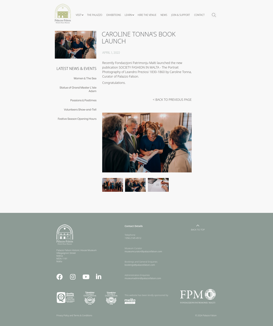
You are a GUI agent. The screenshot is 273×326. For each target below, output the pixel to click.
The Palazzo (94, 15)
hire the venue (147, 15)
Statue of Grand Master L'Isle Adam (78, 89)
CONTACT (199, 15)
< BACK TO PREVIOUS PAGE (172, 99)
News (164, 15)
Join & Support (180, 15)
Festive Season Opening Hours (77, 118)
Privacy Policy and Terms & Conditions (75, 315)
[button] (79, 15)
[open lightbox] (147, 142)
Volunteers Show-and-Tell (80, 109)
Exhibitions (113, 15)
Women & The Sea (85, 78)
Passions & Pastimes (83, 100)
